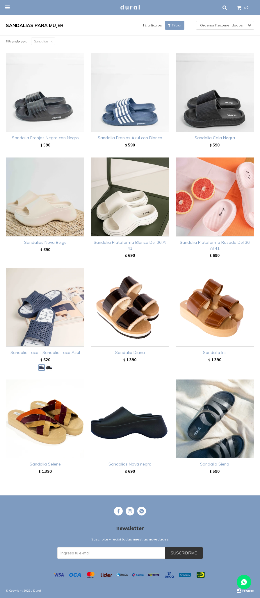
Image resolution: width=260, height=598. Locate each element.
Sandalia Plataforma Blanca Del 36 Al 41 (130, 245)
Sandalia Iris (215, 352)
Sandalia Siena (214, 464)
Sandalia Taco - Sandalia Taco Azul (45, 352)
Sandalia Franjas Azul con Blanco (130, 137)
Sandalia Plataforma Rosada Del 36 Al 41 (215, 245)
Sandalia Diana (130, 352)
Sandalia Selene (45, 464)
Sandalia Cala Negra (215, 137)
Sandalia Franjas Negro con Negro (45, 137)
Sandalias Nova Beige (45, 242)
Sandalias (41, 41)
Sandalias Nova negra (130, 464)
